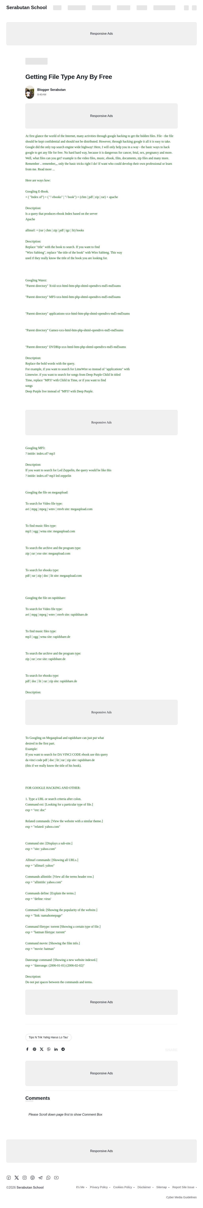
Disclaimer (123, 7)
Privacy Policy (77, 7)
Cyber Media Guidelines (181, 1197)
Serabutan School (26, 7)
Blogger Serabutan (51, 89)
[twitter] (42, 1050)
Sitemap (142, 7)
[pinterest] (34, 1050)
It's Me (57, 7)
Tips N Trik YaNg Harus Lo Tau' (48, 1037)
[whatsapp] (49, 1050)
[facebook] (27, 1050)
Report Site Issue (164, 7)
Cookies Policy (101, 7)
